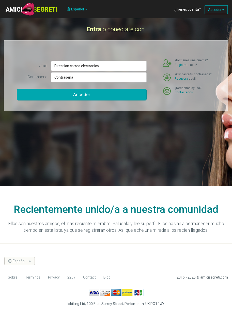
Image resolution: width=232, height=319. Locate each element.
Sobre (13, 277)
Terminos (32, 277)
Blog (107, 277)
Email (42, 65)
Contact (89, 277)
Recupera (181, 78)
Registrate (182, 65)
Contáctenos (184, 92)
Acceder (216, 10)
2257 (71, 277)
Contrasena (37, 77)
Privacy (54, 277)
